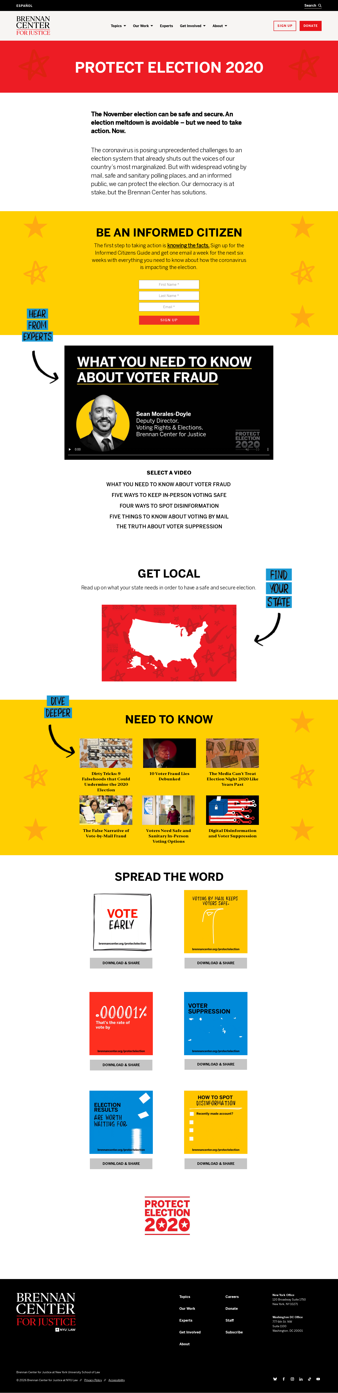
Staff (229, 1320)
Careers (232, 1297)
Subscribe (234, 1332)
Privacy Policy (93, 1380)
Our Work (141, 26)
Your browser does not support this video (168, 403)
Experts (166, 26)
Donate (231, 1308)
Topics (116, 26)
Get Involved (190, 26)
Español (24, 6)
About (218, 26)
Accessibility (116, 1380)
